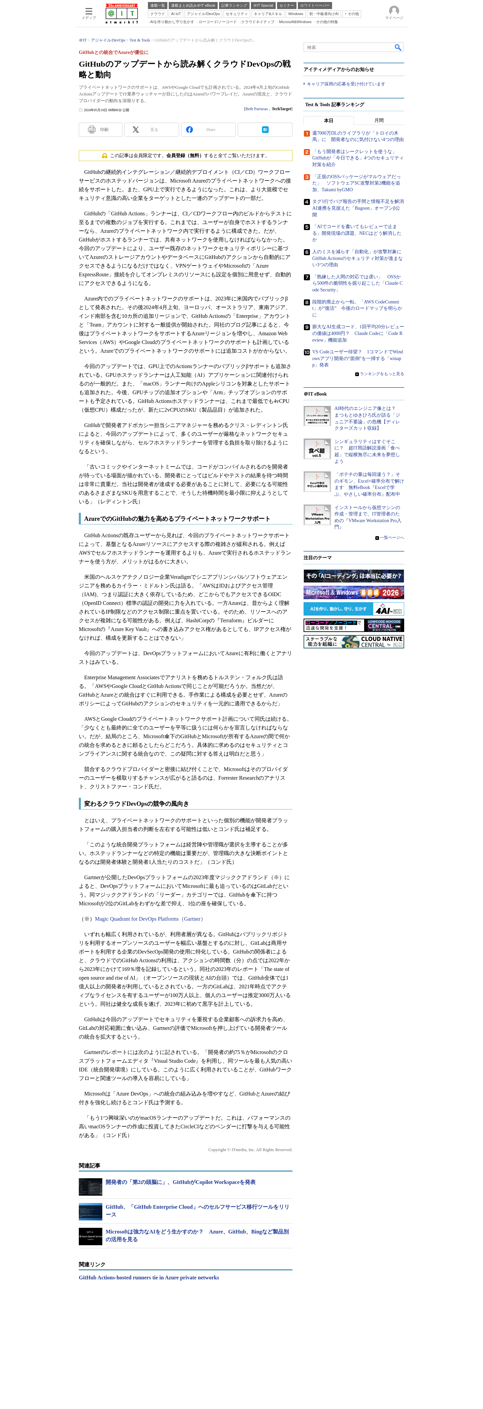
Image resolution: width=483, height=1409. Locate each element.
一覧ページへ (392, 537)
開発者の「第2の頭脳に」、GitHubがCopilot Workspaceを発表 (181, 1182)
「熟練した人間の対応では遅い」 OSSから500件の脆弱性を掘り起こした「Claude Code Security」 (357, 283)
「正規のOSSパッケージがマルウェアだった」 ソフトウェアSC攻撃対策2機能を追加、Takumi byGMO (356, 183)
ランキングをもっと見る (382, 373)
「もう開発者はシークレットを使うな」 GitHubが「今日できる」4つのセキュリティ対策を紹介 (358, 158)
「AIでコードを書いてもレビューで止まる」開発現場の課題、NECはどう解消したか (356, 233)
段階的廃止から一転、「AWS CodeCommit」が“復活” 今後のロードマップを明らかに (357, 308)
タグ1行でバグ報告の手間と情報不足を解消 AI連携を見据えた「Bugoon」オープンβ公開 (360, 208)
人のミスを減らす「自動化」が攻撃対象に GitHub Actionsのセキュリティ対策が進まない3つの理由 (359, 258)
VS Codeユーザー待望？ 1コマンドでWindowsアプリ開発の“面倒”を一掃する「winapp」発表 (357, 358)
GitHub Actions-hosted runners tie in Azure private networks (149, 1277)
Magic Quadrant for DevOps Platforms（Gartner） (150, 919)
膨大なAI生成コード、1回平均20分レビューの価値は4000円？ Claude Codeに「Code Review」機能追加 (358, 333)
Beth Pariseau (257, 109)
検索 (398, 47)
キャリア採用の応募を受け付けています (346, 83)
